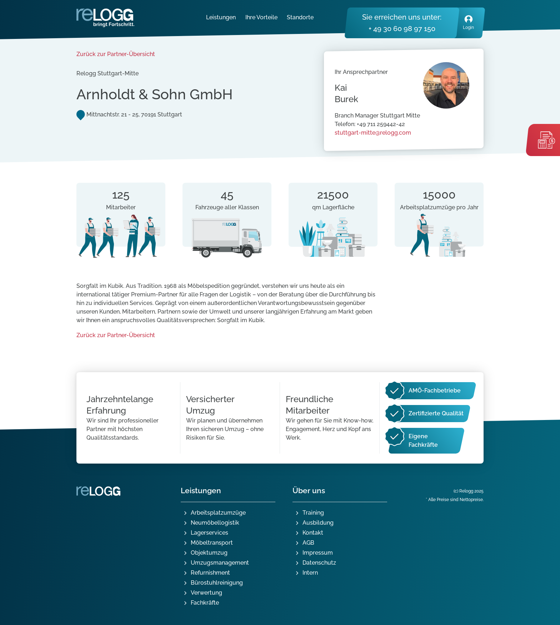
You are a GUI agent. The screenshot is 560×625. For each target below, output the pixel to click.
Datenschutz (319, 562)
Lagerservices (209, 532)
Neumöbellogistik (215, 522)
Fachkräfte (205, 602)
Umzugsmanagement (220, 562)
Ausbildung (318, 522)
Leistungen (221, 17)
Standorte (300, 17)
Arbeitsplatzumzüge (218, 512)
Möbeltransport (212, 542)
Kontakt (312, 532)
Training (313, 512)
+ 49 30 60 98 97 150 (402, 28)
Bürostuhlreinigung (217, 582)
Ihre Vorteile (261, 17)
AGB (308, 542)
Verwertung (206, 592)
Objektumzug (209, 552)
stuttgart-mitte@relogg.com (373, 132)
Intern (310, 572)
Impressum (317, 552)
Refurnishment (210, 572)
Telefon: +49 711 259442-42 (370, 124)
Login (468, 22)
